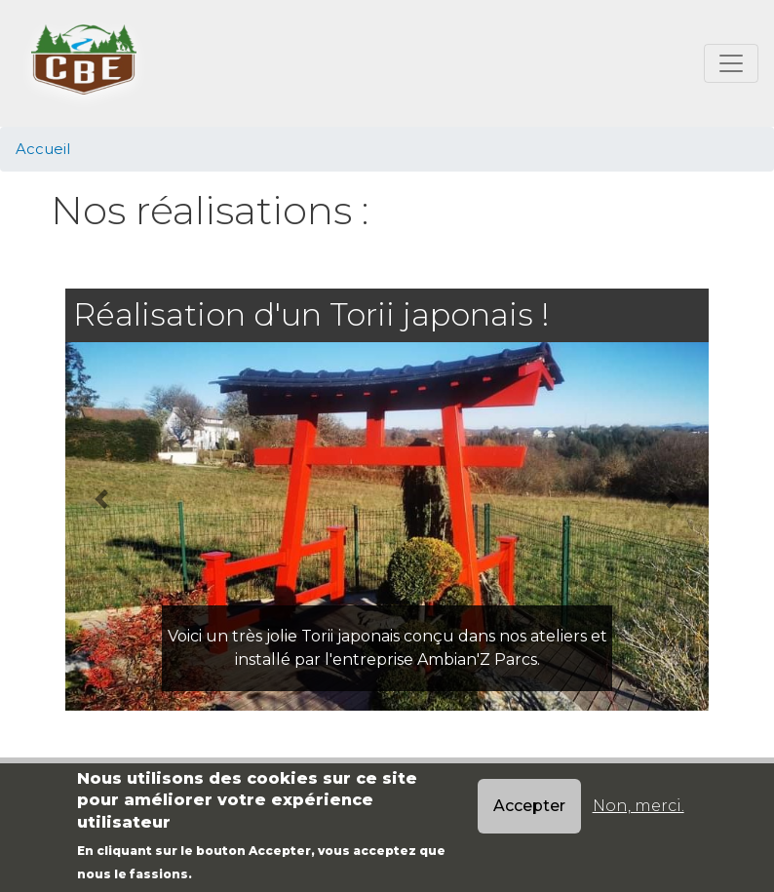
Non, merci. (638, 805)
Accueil (43, 149)
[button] (101, 499)
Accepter (529, 805)
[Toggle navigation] (731, 63)
